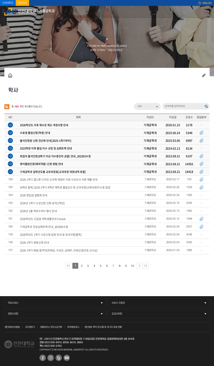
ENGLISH (206, 3)
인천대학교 (8, 3)
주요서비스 (13, 303)
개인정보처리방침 (12, 327)
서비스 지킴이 (118, 303)
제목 (139, 106)
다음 (139, 266)
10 (132, 266)
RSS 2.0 (6, 106)
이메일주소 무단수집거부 (51, 327)
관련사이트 (13, 313)
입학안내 (22, 3)
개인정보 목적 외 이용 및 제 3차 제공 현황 (103, 327)
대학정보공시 (73, 327)
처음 (68, 266)
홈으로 (10, 75)
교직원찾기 (30, 327)
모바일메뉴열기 (209, 12)
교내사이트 (117, 313)
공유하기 (204, 75)
